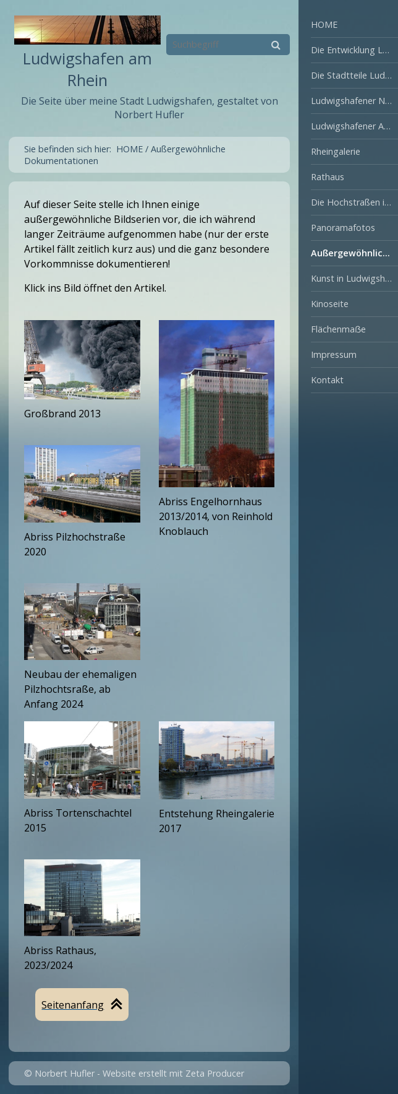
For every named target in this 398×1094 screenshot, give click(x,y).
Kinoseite (330, 304)
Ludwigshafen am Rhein (87, 69)
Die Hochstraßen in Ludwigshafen (354, 202)
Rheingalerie (335, 151)
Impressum (334, 354)
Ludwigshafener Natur (354, 100)
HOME (324, 24)
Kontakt (327, 380)
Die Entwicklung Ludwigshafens (354, 50)
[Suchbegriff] (228, 44)
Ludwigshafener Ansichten (354, 126)
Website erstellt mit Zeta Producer (173, 1073)
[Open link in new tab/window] (216, 403)
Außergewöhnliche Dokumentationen (354, 253)
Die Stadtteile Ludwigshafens (354, 75)
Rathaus (327, 177)
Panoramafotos (343, 227)
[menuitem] (348, 25)
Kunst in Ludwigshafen (354, 278)
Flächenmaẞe (338, 329)
